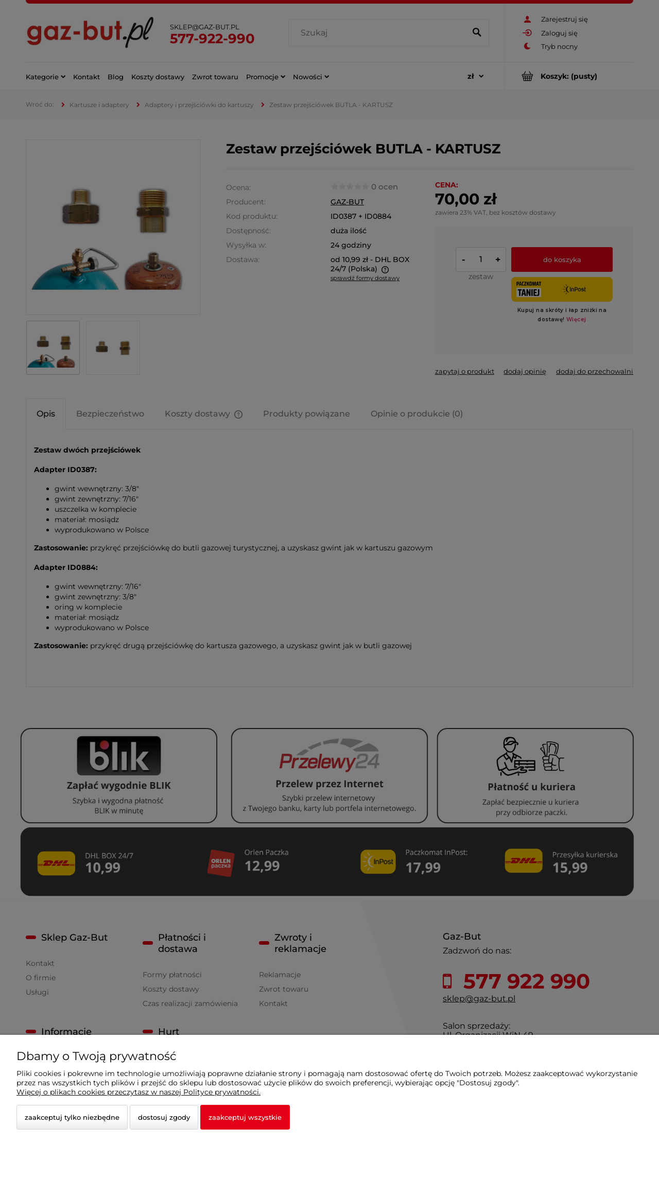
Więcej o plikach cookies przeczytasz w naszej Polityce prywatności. (138, 1092)
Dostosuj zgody (164, 1117)
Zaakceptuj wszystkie (245, 1117)
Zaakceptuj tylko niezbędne (72, 1117)
